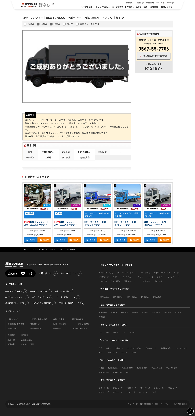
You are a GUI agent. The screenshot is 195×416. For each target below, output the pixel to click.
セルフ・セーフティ (106, 273)
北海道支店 (103, 313)
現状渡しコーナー (130, 281)
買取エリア (35, 324)
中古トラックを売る (38, 291)
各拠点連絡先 (26, 340)
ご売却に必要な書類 (38, 319)
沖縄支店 (102, 317)
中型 (107, 332)
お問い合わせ (45, 273)
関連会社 (11, 344)
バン (179, 277)
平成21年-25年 (142, 368)
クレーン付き (145, 273)
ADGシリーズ (104, 392)
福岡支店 (167, 313)
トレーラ (150, 277)
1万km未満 (157, 297)
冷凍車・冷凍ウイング (162, 273)
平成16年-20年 (156, 368)
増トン (115, 332)
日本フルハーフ (151, 348)
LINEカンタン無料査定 (41, 303)
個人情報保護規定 (180, 404)
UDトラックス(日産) (134, 348)
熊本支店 (178, 313)
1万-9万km (145, 297)
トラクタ (139, 277)
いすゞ (108, 348)
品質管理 (57, 328)
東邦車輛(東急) (166, 348)
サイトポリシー (166, 404)
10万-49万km (132, 297)
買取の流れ (12, 328)
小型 (100, 332)
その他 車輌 (145, 281)
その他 (134, 352)
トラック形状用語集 (80, 324)
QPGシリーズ (118, 388)
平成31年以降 (113, 368)
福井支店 (145, 313)
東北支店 (114, 313)
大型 (123, 332)
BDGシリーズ (118, 392)
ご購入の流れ (13, 319)
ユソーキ (124, 352)
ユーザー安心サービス (65, 297)
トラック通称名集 (79, 328)
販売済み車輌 (77, 319)
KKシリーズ (143, 392)
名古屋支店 (156, 313)
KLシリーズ (131, 392)
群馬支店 (124, 313)
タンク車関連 (115, 281)
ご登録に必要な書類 (15, 324)
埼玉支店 (135, 313)
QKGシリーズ (104, 388)
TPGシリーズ (145, 388)
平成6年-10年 (104, 372)
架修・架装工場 (59, 324)
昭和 (127, 372)
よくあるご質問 (27, 344)
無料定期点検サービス (14, 303)
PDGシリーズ (172, 388)
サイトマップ (133, 404)
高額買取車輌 (35, 328)
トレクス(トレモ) (181, 348)
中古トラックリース (40, 297)
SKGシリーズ (159, 388)
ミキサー (160, 277)
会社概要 (11, 335)
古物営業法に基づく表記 (149, 404)
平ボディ (115, 277)
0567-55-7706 (154, 48)
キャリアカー (127, 277)
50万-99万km (118, 297)
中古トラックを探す (13, 291)
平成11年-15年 (171, 368)
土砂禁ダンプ (103, 277)
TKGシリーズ (131, 388)
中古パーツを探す (62, 291)
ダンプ (176, 273)
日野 (100, 348)
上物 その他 (158, 281)
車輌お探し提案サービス (69, 303)
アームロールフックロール (126, 273)
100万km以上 (104, 297)
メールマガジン (68, 273)
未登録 (101, 368)
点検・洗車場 (58, 319)
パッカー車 (103, 281)
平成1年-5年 (117, 372)
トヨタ (101, 352)
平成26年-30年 (127, 368)
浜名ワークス (112, 352)
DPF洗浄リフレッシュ (14, 297)
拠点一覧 (11, 340)
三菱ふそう (119, 348)
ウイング (170, 277)
